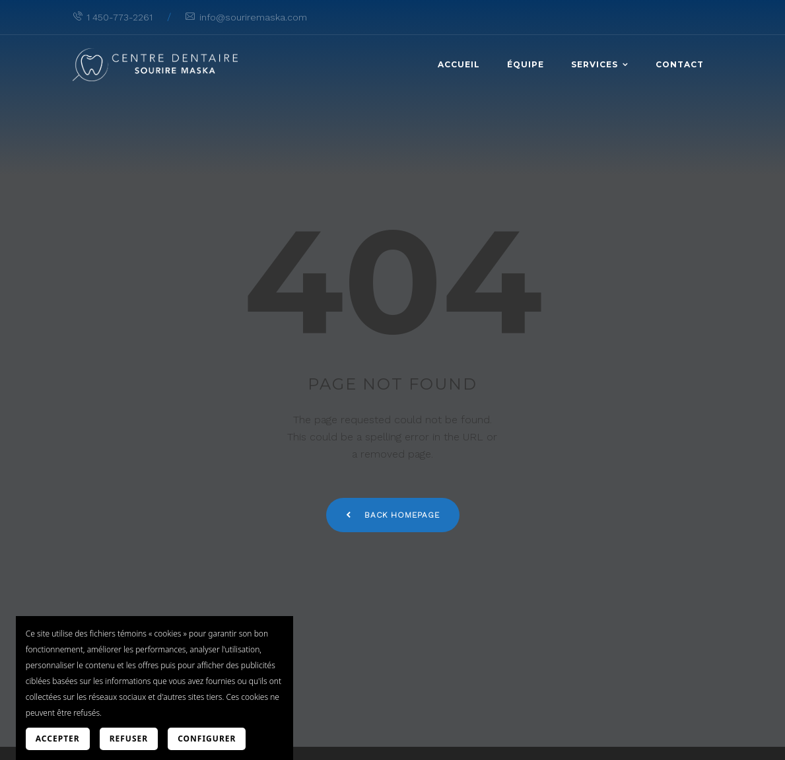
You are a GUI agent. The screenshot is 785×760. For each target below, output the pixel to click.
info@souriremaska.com (246, 17)
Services (594, 64)
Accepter (58, 738)
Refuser (129, 738)
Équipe (525, 64)
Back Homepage (393, 515)
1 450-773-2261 (113, 17)
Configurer (207, 738)
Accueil (459, 64)
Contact (680, 64)
